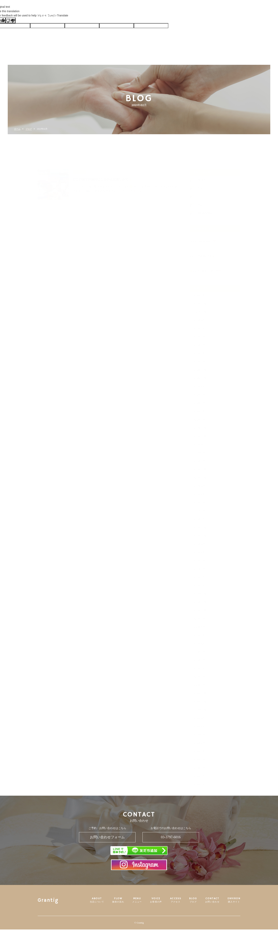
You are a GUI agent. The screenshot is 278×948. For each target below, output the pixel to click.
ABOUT (103, 16)
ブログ (28, 129)
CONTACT (202, 16)
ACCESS (170, 16)
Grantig (54, 16)
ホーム (17, 129)
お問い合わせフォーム (107, 837)
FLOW (121, 16)
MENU (137, 16)
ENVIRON (220, 16)
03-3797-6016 (171, 837)
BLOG (185, 16)
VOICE (154, 16)
